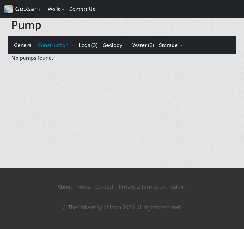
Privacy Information (142, 186)
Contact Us (82, 9)
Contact (104, 186)
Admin (178, 186)
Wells (54, 9)
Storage (169, 45)
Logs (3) (88, 45)
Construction (54, 45)
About (65, 186)
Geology (112, 45)
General (23, 45)
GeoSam (22, 9)
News (83, 186)
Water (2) (143, 45)
